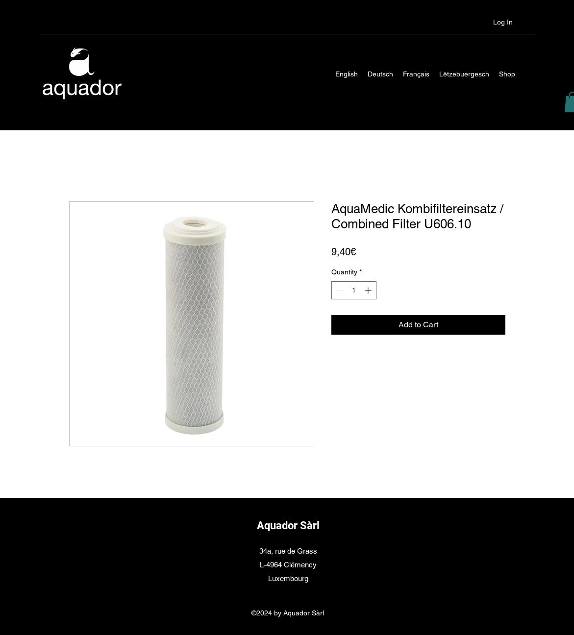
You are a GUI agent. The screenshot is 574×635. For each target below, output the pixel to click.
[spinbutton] (354, 290)
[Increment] (369, 290)
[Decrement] (339, 290)
